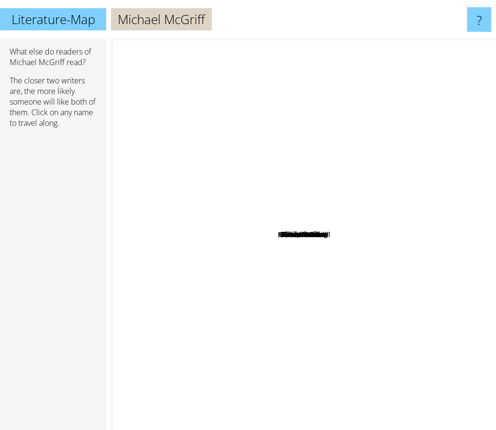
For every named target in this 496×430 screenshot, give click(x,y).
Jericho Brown (260, 276)
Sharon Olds (214, 154)
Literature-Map (53, 19)
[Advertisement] (53, 283)
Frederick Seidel (326, 286)
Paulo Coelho (207, 107)
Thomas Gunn (312, 177)
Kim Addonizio (365, 311)
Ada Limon (381, 233)
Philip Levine (351, 263)
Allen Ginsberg (340, 92)
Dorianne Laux (307, 326)
